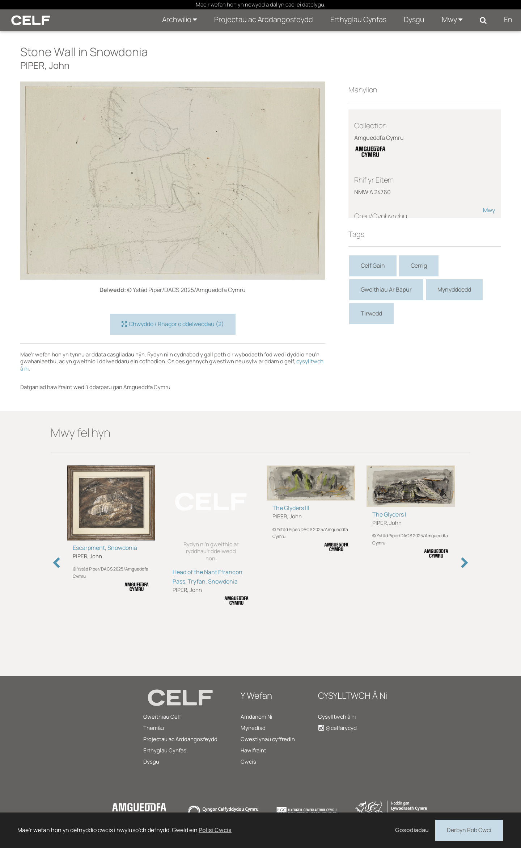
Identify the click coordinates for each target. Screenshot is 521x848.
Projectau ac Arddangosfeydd (263, 19)
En (508, 19)
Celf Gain (373, 266)
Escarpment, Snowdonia (105, 548)
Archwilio (179, 19)
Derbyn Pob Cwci (469, 829)
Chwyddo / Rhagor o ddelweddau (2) (173, 324)
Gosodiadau (412, 830)
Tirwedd (371, 313)
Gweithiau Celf (162, 716)
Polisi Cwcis (215, 830)
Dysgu (414, 19)
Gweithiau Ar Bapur (386, 289)
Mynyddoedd (454, 289)
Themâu (153, 728)
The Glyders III (290, 508)
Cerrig (419, 266)
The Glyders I (389, 514)
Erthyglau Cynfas (358, 19)
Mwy (452, 19)
